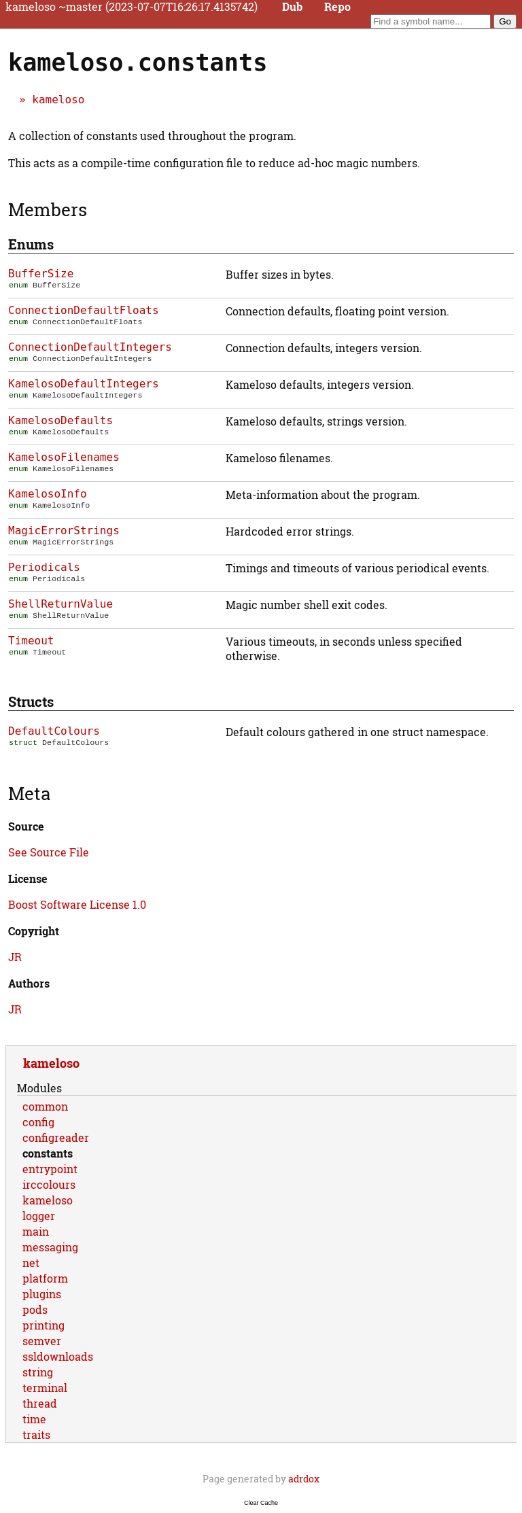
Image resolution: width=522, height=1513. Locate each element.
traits (36, 1434)
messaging (50, 1247)
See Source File (48, 852)
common (45, 1106)
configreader (55, 1137)
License (28, 878)
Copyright (33, 931)
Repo (337, 7)
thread (39, 1403)
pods (35, 1309)
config (38, 1122)
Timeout (31, 640)
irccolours (48, 1184)
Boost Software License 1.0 (77, 904)
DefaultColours (54, 731)
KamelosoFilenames (64, 457)
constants (47, 1153)
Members (47, 209)
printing (43, 1325)
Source (26, 826)
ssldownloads (57, 1356)
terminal (44, 1387)
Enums (31, 244)
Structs (31, 701)
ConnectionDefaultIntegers (90, 347)
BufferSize (40, 273)
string (37, 1372)
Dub (292, 7)
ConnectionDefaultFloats (83, 310)
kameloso (58, 99)
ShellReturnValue (60, 603)
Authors (29, 983)
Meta (29, 793)
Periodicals (44, 567)
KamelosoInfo (47, 493)
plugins (41, 1294)
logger (38, 1215)
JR (15, 957)
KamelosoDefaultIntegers (83, 383)
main (35, 1231)
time (34, 1419)
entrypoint (49, 1169)
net (30, 1262)
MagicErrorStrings (64, 530)
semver (41, 1341)
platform (45, 1278)
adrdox (303, 1478)
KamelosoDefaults (60, 420)
